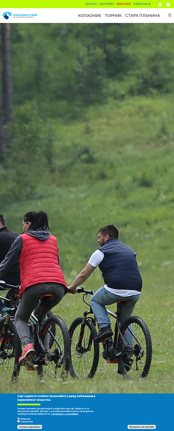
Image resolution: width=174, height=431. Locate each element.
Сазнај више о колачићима (64, 414)
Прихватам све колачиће (141, 427)
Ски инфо (106, 4)
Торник (113, 15)
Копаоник (89, 15)
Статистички (26, 421)
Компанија (142, 4)
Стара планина (142, 15)
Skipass (91, 4)
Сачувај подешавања (29, 427)
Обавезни (25, 419)
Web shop (123, 4)
